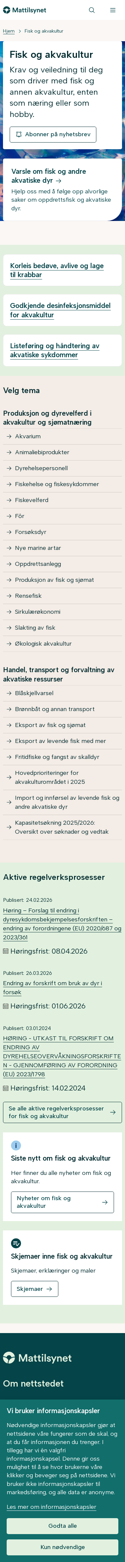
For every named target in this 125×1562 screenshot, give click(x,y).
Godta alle (62, 1525)
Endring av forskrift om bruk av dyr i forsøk (52, 988)
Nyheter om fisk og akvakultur (44, 1202)
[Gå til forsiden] (24, 10)
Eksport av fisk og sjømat (50, 725)
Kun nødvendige (62, 1547)
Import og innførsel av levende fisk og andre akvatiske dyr (67, 802)
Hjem (9, 31)
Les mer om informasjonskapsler (51, 1506)
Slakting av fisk (35, 627)
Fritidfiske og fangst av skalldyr (57, 757)
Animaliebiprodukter (42, 452)
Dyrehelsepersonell (41, 468)
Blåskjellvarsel (34, 693)
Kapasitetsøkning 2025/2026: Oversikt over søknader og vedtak (62, 827)
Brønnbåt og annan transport (55, 709)
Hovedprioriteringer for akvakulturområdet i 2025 (50, 777)
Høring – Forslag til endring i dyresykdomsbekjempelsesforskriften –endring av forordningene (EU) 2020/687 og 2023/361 (62, 924)
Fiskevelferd (31, 500)
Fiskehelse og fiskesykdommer (57, 484)
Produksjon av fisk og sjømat (54, 579)
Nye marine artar (38, 548)
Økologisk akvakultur (43, 643)
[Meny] (113, 10)
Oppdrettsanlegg (38, 564)
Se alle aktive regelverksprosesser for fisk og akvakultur (56, 1112)
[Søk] (92, 10)
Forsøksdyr (30, 532)
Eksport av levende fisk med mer (60, 741)
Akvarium (28, 436)
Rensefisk (28, 595)
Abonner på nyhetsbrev (53, 134)
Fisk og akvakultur (44, 31)
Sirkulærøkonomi (37, 611)
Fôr (19, 516)
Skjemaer (30, 1289)
